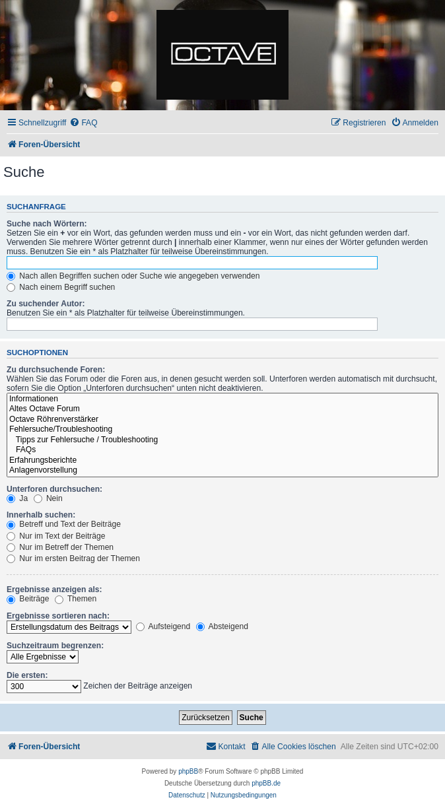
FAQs (222, 450)
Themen (76, 598)
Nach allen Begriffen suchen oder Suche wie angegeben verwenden (133, 276)
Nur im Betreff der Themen (60, 547)
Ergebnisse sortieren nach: (58, 616)
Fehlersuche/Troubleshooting (222, 429)
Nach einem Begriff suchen (61, 287)
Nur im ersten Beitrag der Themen (73, 558)
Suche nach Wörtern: (47, 223)
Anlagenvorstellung (222, 470)
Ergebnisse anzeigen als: (54, 589)
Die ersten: (27, 675)
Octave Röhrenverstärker (222, 420)
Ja (17, 498)
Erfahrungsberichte (222, 460)
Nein (48, 498)
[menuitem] (83, 123)
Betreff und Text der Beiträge (64, 524)
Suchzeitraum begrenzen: (55, 645)
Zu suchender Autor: (46, 303)
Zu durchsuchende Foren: (56, 369)
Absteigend (222, 626)
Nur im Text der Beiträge (56, 536)
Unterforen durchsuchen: (54, 489)
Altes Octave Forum (222, 409)
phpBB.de (266, 783)
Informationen (222, 399)
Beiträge (28, 598)
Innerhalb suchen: (41, 515)
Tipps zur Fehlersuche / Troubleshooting (222, 440)
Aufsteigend (163, 626)
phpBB (188, 771)
